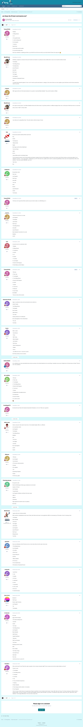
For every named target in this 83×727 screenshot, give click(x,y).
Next (7, 24)
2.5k (7, 432)
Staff (7, 8)
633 (7, 490)
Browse (3, 7)
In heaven (6, 613)
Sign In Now (41, 709)
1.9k (7, 605)
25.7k (7, 522)
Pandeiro (7, 663)
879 (7, 464)
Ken (7, 132)
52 (7, 385)
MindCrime (7, 510)
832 (7, 579)
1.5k (7, 143)
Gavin (6, 328)
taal (7, 241)
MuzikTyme (7, 57)
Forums (2, 8)
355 (7, 98)
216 (7, 179)
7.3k (7, 67)
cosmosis (7, 569)
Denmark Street (7, 299)
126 (7, 309)
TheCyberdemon (7, 480)
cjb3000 (7, 541)
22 (7, 370)
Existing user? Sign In (77, 2)
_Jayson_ (7, 88)
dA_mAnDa (7, 375)
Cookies (43, 722)
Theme (39, 722)
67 (7, 39)
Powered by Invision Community (41, 725)
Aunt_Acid (7, 595)
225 (7, 415)
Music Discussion (16, 20)
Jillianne (7, 454)
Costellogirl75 (7, 405)
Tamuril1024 (9, 19)
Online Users (12, 8)
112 (7, 622)
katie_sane (7, 422)
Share (69, 19)
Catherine (6, 169)
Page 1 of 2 (13, 24)
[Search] (67, 6)
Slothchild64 (7, 360)
